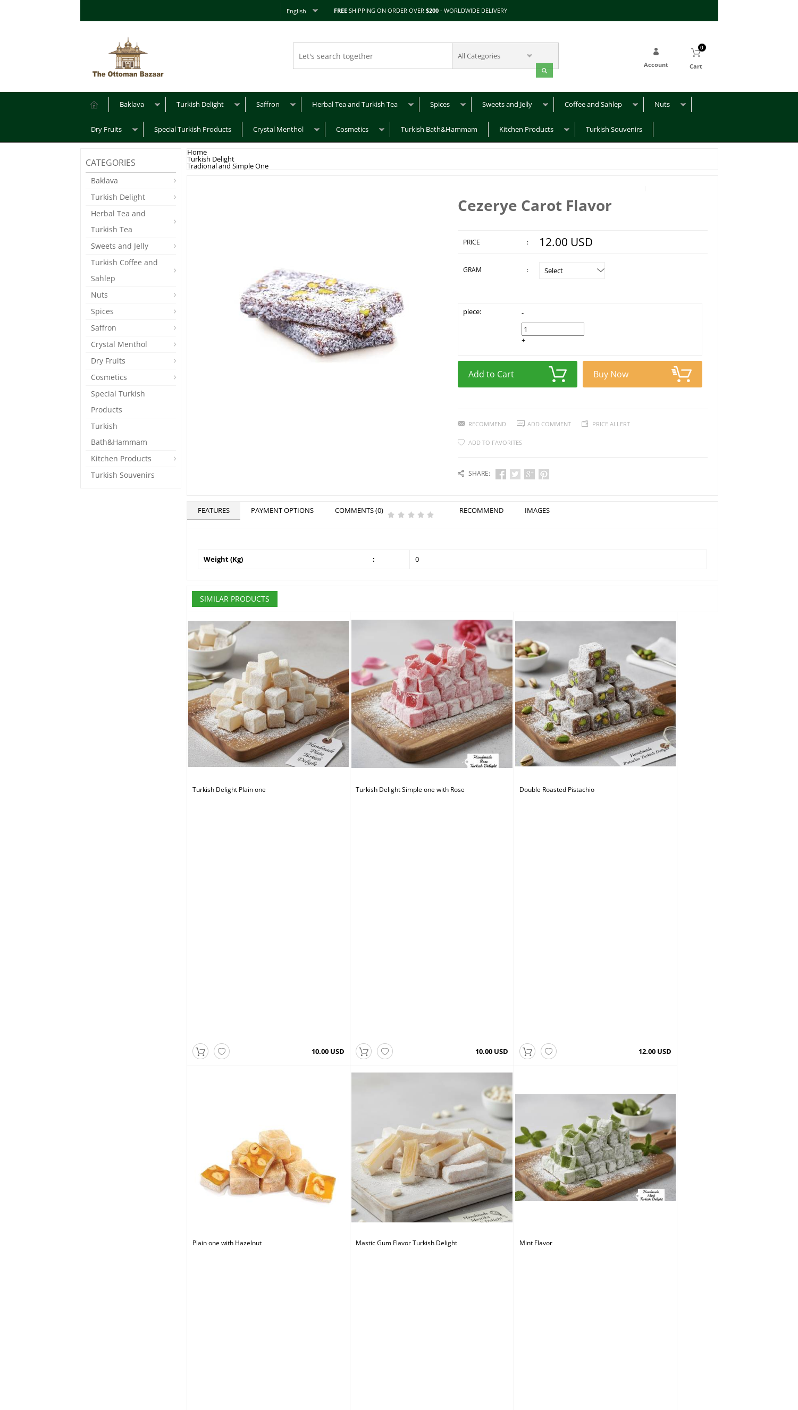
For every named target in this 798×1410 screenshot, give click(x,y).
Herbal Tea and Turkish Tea (355, 102)
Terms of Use (212, 1351)
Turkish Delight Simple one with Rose (379, 754)
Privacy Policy (212, 1335)
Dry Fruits (106, 127)
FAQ (92, 1319)
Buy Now (642, 370)
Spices (440, 102)
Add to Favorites (495, 439)
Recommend (487, 420)
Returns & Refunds (113, 1351)
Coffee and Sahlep (593, 102)
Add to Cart (517, 370)
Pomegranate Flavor (488, 939)
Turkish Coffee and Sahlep (124, 269)
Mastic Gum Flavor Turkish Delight (243, 939)
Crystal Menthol (278, 127)
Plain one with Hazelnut (625, 754)
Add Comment (549, 420)
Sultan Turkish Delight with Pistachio (378, 1124)
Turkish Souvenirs (614, 127)
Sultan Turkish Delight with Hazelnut (245, 1124)
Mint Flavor (341, 939)
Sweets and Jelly (507, 102)
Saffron (268, 102)
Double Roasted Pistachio (495, 754)
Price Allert (611, 420)
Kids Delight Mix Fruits (623, 939)
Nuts (662, 102)
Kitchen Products (526, 127)
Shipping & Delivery (115, 1335)
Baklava (132, 102)
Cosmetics (352, 127)
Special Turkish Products (192, 127)
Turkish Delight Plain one (229, 754)
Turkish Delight (200, 102)
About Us (205, 1319)
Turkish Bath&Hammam (439, 127)
